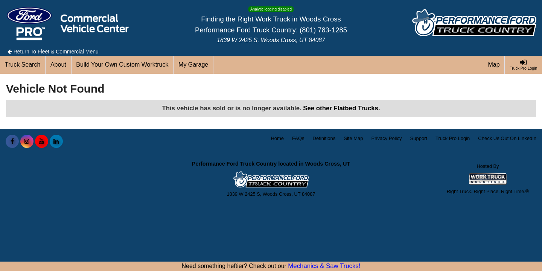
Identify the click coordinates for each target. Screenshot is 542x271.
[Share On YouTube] (41, 142)
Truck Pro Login (452, 138)
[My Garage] (193, 65)
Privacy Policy (386, 138)
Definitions (324, 138)
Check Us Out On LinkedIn (507, 138)
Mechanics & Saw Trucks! (324, 265)
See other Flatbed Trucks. (341, 108)
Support (419, 138)
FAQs (298, 138)
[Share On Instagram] (26, 142)
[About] (58, 65)
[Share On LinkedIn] (56, 142)
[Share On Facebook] (12, 142)
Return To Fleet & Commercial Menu (53, 52)
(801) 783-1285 (323, 30)
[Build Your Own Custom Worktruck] (123, 65)
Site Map (353, 138)
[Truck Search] (23, 65)
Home (277, 138)
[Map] (494, 65)
